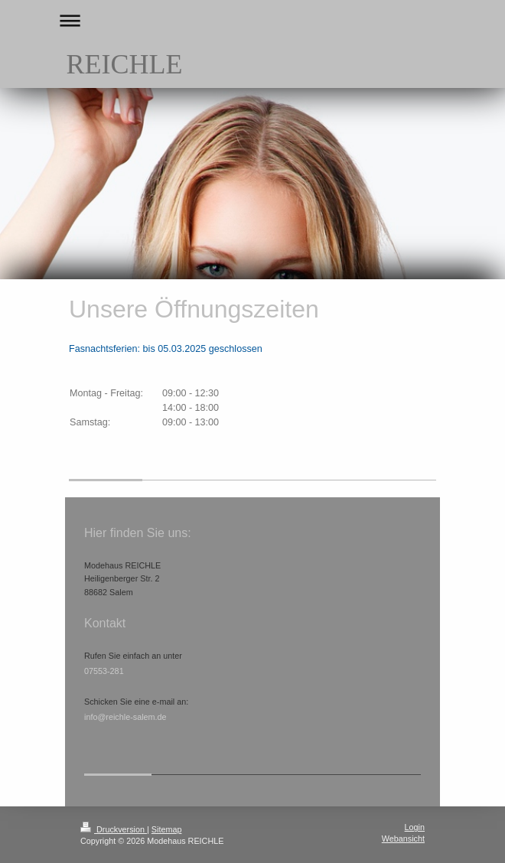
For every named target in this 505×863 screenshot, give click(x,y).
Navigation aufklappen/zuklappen (252, 20)
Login (415, 827)
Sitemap (167, 829)
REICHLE (124, 64)
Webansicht (403, 838)
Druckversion (113, 829)
